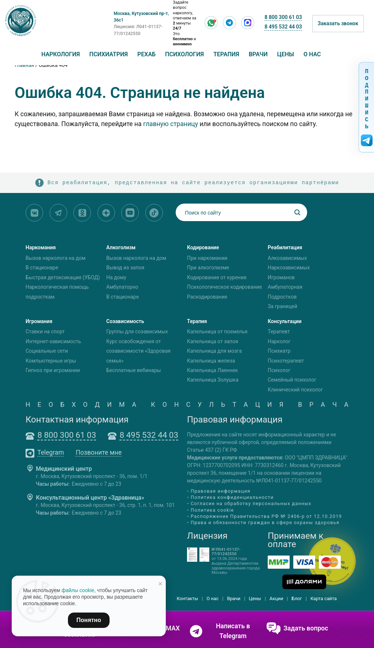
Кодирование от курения (217, 277)
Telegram (50, 452)
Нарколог (279, 341)
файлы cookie (77, 590)
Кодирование (203, 247)
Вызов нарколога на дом (55, 258)
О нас (312, 54)
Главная (24, 65)
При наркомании (207, 258)
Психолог (279, 370)
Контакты (187, 598)
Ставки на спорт (45, 332)
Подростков (282, 297)
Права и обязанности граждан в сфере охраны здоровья (265, 522)
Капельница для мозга (214, 351)
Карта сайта (323, 598)
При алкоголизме (208, 267)
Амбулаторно (122, 287)
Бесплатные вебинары (133, 370)
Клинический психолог (295, 390)
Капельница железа (211, 361)
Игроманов (281, 277)
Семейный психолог (292, 380)
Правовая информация (221, 491)
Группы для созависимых (137, 332)
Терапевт (279, 332)
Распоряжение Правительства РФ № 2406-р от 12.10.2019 (266, 516)
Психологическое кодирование (224, 287)
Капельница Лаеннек (212, 370)
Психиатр (279, 351)
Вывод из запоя (125, 267)
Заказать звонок (338, 23)
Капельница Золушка (212, 380)
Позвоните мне (99, 452)
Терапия (226, 54)
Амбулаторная (285, 287)
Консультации (285, 321)
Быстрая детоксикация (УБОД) (63, 277)
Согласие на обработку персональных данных (251, 504)
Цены (285, 54)
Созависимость (125, 321)
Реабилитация (285, 247)
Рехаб (146, 54)
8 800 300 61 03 (283, 17)
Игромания (39, 321)
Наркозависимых (289, 267)
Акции (276, 598)
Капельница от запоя (212, 341)
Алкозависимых (287, 258)
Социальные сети (47, 351)
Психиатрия (108, 54)
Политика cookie (212, 510)
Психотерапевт (286, 361)
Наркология (60, 54)
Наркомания (41, 247)
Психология (184, 54)
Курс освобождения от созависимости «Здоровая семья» (138, 351)
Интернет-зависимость (53, 341)
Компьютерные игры (51, 361)
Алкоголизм (121, 247)
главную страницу (170, 124)
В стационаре (42, 267)
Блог (297, 598)
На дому (116, 277)
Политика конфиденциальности (232, 497)
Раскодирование (207, 297)
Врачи (258, 54)
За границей (282, 306)
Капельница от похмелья (217, 332)
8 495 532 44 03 (283, 27)
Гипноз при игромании (53, 370)
